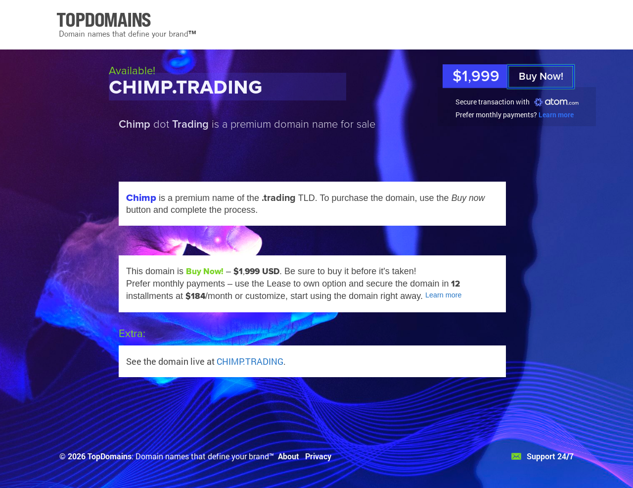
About (288, 456)
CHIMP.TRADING (250, 361)
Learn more (556, 114)
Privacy (318, 456)
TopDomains (110, 456)
